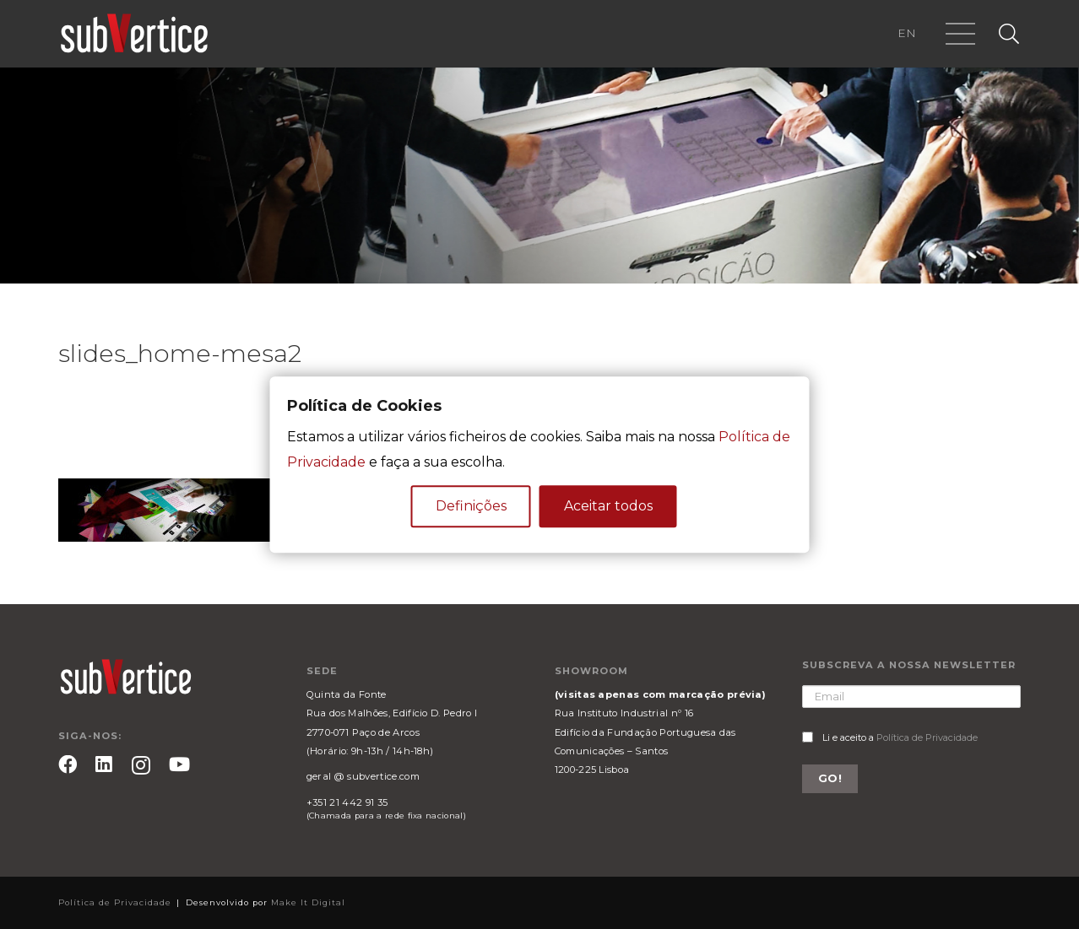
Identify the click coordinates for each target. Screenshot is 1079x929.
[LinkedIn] (103, 764)
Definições (471, 506)
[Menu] (961, 34)
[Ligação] (134, 34)
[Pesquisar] (1008, 34)
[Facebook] (67, 764)
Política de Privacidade (927, 737)
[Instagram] (141, 765)
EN (906, 33)
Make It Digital (308, 902)
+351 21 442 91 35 (347, 802)
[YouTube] (179, 764)
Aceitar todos (608, 506)
